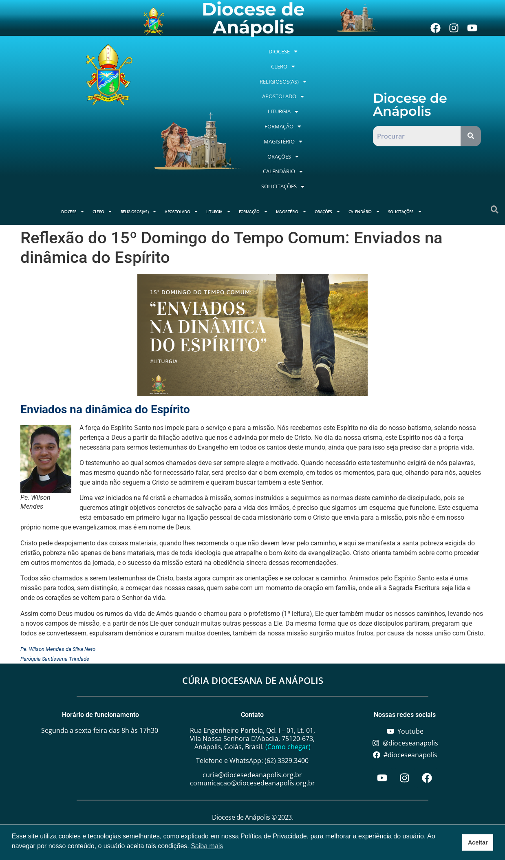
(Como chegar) (288, 704)
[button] (290, 60)
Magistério (326, 105)
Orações (282, 120)
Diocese (290, 60)
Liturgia (329, 90)
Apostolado (287, 90)
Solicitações (305, 135)
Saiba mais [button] (207, 845)
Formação (283, 105)
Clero (323, 60)
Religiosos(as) (305, 75)
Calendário (324, 120)
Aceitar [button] (478, 842)
